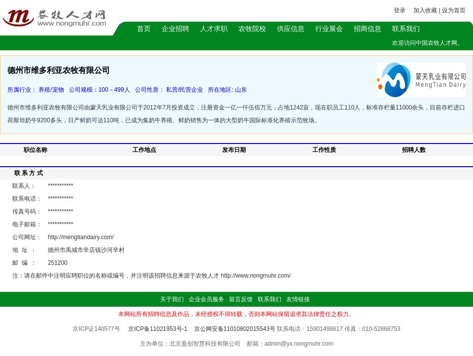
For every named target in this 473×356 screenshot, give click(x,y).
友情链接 (298, 299)
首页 (144, 29)
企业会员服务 (206, 299)
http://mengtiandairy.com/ (81, 237)
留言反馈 (241, 299)
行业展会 (329, 29)
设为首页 (454, 10)
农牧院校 (252, 29)
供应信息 (290, 29)
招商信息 (367, 29)
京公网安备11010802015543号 (234, 328)
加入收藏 (425, 10)
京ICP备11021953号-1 (157, 328)
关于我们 (172, 299)
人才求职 (214, 29)
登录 (399, 10)
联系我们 (406, 29)
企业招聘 (175, 29)
